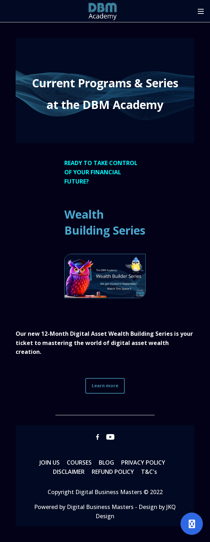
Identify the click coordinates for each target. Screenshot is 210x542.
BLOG (106, 462)
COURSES (79, 462)
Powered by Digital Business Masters (84, 507)
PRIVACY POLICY (143, 462)
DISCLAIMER (69, 472)
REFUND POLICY (113, 472)
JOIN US (49, 462)
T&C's (149, 472)
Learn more (105, 385)
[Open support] (192, 524)
